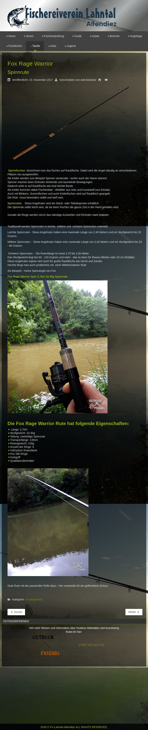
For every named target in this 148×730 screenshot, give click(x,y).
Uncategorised (34, 599)
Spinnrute (18, 72)
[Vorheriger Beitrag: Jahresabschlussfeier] (16, 612)
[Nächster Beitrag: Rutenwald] (133, 612)
